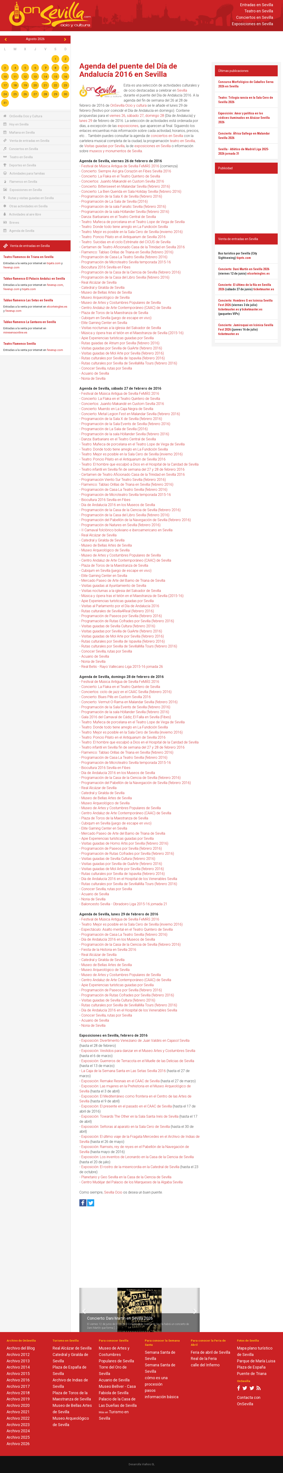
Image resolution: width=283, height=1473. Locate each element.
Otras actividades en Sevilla (25, 206)
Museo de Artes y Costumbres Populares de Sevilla (121, 302)
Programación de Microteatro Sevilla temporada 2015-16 (126, 262)
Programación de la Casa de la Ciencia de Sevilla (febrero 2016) (131, 272)
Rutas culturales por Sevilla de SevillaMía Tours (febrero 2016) (129, 363)
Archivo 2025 (18, 1437)
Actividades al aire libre (22, 214)
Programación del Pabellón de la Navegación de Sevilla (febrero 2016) (136, 520)
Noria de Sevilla (93, 378)
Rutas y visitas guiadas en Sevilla (28, 198)
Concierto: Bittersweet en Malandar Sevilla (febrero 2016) (125, 186)
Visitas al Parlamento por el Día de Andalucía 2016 (120, 606)
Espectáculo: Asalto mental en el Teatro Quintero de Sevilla (127, 929)
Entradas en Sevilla (256, 4)
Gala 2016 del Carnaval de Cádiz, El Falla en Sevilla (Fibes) (126, 717)
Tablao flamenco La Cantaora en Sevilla (29, 322)
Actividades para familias (24, 173)
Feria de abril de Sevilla (210, 1352)
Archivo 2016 (18, 1380)
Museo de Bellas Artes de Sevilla (106, 292)
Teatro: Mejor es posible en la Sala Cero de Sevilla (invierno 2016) (132, 232)
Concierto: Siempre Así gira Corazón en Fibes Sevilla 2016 (126, 171)
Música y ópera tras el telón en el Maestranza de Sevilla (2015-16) (132, 333)
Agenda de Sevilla (18, 231)
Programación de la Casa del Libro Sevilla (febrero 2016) (125, 277)
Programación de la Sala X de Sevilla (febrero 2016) (121, 196)
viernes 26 (117, 116)
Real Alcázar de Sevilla (99, 282)
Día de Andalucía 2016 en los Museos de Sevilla (118, 505)
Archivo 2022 (18, 1418)
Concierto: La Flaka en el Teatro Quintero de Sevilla (120, 176)
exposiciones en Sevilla (152, 146)
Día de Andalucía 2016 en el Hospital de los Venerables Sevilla (129, 879)
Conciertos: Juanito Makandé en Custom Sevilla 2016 (122, 181)
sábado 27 (135, 116)
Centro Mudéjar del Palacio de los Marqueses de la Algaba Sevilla (132, 1182)
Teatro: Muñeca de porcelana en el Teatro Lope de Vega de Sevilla (133, 222)
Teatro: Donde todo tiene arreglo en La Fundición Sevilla (124, 227)
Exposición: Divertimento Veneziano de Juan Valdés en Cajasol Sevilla (135, 1040)
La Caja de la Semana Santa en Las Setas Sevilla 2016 (123, 1071)
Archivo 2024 (18, 1431)
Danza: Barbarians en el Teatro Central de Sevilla (118, 217)
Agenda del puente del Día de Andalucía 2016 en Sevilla (128, 70)
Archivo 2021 (18, 1411)
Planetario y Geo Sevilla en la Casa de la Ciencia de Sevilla (126, 1177)
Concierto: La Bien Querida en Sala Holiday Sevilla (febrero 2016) (131, 191)
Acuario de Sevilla (95, 373)
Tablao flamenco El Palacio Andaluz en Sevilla (34, 278)
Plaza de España (251, 1367)
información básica (161, 1396)
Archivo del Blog (21, 1348)
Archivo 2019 (18, 1399)
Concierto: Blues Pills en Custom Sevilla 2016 (116, 697)
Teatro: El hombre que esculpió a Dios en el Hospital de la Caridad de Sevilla (140, 464)
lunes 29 (85, 121)
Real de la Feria (204, 1358)
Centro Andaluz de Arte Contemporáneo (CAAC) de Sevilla (126, 308)
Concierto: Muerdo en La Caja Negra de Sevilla (117, 409)
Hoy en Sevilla (16, 124)
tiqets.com (54, 263)
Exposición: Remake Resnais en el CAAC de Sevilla (120, 1081)
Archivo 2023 (18, 1424)
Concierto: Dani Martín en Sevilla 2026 (120, 1318)
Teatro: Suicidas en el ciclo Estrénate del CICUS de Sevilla (125, 242)
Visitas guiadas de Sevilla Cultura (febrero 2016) (118, 626)
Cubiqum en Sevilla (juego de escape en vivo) (116, 318)
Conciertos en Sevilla (254, 17)
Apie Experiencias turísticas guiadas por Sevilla (117, 338)
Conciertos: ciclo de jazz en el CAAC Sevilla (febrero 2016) (126, 692)
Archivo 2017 (18, 1386)
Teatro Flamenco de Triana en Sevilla (28, 257)
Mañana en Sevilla (19, 132)
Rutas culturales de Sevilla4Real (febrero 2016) (117, 611)
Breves (11, 222)
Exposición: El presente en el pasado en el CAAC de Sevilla (126, 1106)
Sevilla (182, 90)
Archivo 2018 (18, 1392)
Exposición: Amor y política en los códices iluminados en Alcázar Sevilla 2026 (244, 118)
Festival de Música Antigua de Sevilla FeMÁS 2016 (120, 166)
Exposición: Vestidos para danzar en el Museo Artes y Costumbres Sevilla (138, 1051)
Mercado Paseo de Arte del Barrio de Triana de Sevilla (123, 580)
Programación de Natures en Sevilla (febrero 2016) (121, 525)
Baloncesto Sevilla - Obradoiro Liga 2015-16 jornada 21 (124, 904)
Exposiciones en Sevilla (252, 23)
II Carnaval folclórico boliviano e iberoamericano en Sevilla (126, 530)
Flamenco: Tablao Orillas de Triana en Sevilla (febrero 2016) (127, 252)
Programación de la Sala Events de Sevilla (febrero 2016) (125, 424)
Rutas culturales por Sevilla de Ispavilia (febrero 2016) (123, 358)
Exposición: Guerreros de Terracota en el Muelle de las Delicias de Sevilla (137, 1061)
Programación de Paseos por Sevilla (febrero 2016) (121, 616)
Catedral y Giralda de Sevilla (102, 287)
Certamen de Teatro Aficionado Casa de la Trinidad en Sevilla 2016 (133, 247)
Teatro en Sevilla (258, 11)
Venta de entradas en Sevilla (26, 140)
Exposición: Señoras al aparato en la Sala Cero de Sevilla (125, 1126)
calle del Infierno (205, 1365)
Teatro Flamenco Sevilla (19, 343)
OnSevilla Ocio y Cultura (22, 116)
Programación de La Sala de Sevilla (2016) (114, 201)
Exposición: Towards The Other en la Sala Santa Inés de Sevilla (129, 1116)
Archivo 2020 (18, 1405)
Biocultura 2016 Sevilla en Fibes (105, 267)
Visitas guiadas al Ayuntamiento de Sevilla (113, 585)
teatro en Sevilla (182, 141)
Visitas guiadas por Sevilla (104, 146)
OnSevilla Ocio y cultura (128, 105)
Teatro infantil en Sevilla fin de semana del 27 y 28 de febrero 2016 (133, 469)
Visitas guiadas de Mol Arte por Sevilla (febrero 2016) (122, 353)
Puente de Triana (251, 1373)
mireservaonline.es (15, 332)
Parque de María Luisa (256, 1361)
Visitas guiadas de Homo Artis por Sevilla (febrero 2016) (124, 843)
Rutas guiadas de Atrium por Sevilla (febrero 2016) (120, 343)
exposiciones (128, 126)
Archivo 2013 (18, 1361)
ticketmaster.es (263, 289)
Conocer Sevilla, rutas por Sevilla (106, 368)
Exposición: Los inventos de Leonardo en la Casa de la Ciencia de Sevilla (137, 1157)
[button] (81, 1310)
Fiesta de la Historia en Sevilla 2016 (108, 949)
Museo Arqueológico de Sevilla (105, 297)
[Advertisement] (176, 46)
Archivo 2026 (18, 1443)
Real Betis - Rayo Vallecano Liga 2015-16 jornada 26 (122, 666)
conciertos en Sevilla (167, 136)
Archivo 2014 (18, 1367)
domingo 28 (154, 116)
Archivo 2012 (18, 1354)
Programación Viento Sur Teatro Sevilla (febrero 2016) (123, 480)
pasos (150, 1390)
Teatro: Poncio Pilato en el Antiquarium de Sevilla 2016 (123, 237)
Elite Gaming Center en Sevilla (104, 323)
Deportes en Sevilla (19, 165)
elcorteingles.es (57, 306)
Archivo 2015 (18, 1373)
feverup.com (11, 267)
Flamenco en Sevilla (20, 181)
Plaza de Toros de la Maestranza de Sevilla (114, 313)
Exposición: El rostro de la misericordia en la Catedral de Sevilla (130, 1167)
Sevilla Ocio (113, 1192)
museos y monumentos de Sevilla (115, 151)
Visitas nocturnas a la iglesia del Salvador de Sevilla (121, 328)
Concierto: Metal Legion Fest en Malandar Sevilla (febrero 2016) (130, 414)
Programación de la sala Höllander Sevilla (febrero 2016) (125, 212)
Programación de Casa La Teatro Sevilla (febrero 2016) (124, 257)
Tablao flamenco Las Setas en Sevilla (28, 300)
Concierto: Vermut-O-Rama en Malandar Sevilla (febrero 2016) (129, 702)
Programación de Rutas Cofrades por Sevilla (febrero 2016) (127, 621)
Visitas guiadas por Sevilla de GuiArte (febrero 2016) (121, 348)
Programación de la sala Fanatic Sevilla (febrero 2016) (123, 206)
